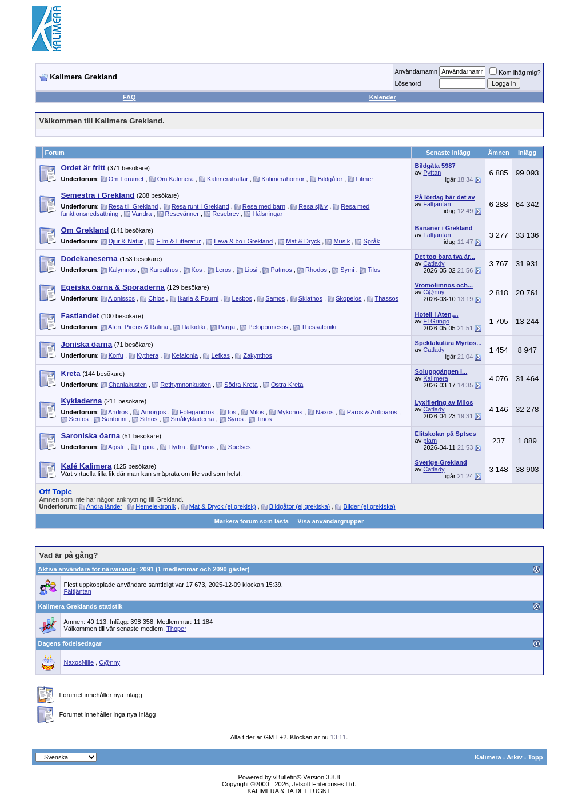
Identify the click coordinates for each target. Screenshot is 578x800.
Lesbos (242, 298)
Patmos (281, 269)
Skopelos (348, 298)
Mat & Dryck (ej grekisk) (222, 506)
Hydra (176, 446)
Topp (535, 757)
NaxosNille (79, 662)
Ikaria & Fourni (198, 298)
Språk (371, 241)
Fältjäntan (437, 204)
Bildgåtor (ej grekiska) (299, 506)
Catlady (433, 263)
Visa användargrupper (330, 521)
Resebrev (225, 213)
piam (430, 440)
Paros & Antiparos (372, 412)
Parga (226, 326)
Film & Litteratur (178, 241)
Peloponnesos (268, 326)
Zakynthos (257, 355)
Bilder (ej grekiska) (369, 506)
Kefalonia (185, 355)
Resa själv (313, 206)
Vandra (142, 213)
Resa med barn (263, 206)
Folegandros (197, 412)
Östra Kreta (287, 384)
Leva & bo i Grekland (243, 241)
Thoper (176, 628)
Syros (236, 418)
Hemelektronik (155, 506)
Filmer (364, 178)
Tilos (374, 269)
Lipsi (251, 269)
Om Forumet (126, 178)
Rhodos (316, 269)
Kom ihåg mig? (514, 72)
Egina (147, 446)
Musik (341, 241)
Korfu (116, 355)
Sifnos (149, 418)
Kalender (382, 97)
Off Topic (56, 491)
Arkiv (515, 757)
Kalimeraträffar (227, 178)
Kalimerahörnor (282, 178)
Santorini (114, 418)
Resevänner (182, 213)
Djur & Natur (126, 241)
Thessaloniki (318, 326)
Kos (197, 269)
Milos (256, 412)
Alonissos (121, 298)
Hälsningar (267, 213)
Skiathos (310, 298)
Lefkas (220, 355)
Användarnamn (416, 71)
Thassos (387, 298)
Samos (275, 298)
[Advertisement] (338, 28)
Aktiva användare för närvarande (87, 569)
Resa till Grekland (133, 206)
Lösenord (408, 83)
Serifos (79, 418)
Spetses (239, 446)
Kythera (147, 355)
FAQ (129, 97)
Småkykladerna (192, 418)
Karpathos (163, 269)
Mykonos (289, 412)
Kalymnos (122, 269)
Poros (206, 446)
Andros (118, 412)
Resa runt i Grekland (200, 206)
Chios (156, 298)
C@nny (433, 292)
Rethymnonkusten (185, 384)
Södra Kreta (241, 384)
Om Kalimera (175, 178)
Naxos (324, 412)
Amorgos (153, 412)
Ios (232, 412)
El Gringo (436, 321)
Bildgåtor (330, 178)
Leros (224, 269)
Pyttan (432, 172)
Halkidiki (193, 326)
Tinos (264, 418)
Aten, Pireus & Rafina (138, 326)
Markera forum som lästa (251, 521)
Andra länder (104, 506)
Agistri (117, 446)
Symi (347, 269)
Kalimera (435, 378)
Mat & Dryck (303, 241)
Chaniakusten (128, 384)
